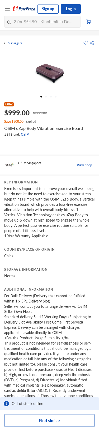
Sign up (48, 9)
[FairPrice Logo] (24, 9)
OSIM (25, 134)
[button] (92, 43)
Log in (71, 9)
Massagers (15, 43)
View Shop (84, 165)
